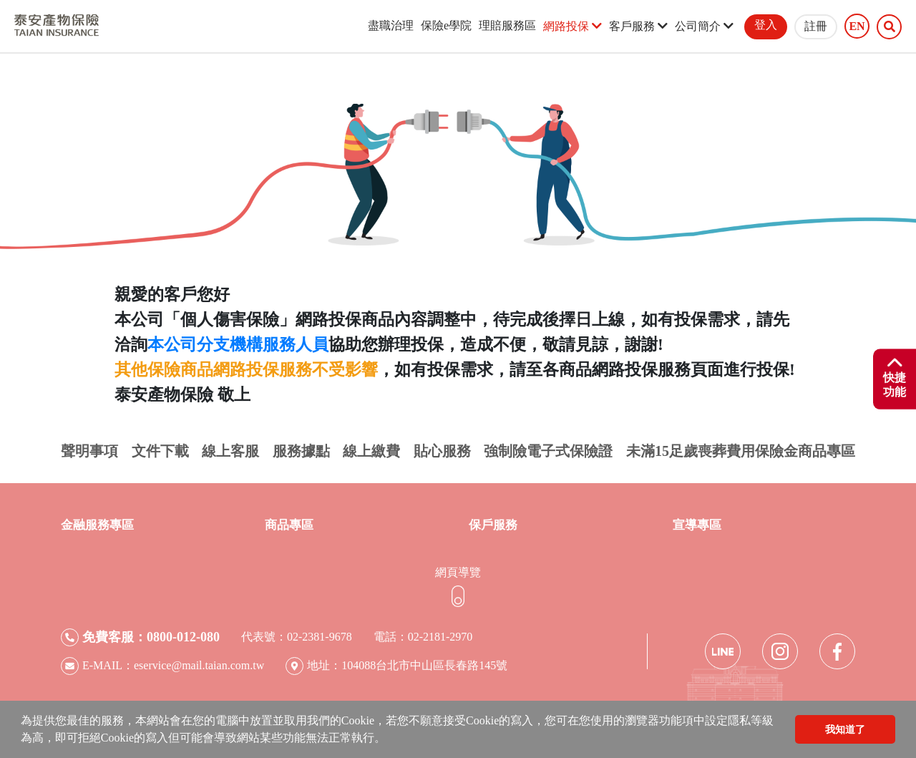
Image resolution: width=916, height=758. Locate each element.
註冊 (815, 26)
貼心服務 (442, 451)
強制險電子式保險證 (548, 451)
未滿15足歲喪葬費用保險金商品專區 (740, 451)
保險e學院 (446, 25)
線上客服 (230, 451)
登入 (765, 25)
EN (856, 26)
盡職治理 (391, 25)
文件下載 (160, 451)
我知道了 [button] (845, 729)
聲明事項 (89, 451)
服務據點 (301, 451)
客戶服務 (638, 26)
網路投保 (572, 26)
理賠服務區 (507, 25)
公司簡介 (704, 26)
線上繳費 (371, 451)
